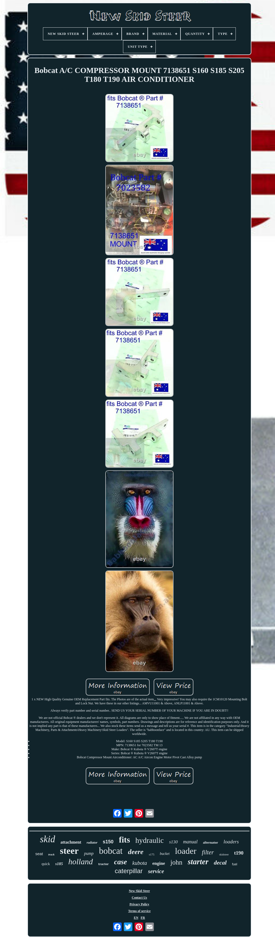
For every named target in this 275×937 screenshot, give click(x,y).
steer (69, 851)
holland (80, 861)
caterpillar (129, 870)
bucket (165, 854)
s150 (108, 841)
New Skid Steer (139, 891)
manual (190, 841)
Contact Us (139, 897)
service (156, 871)
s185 (59, 864)
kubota (139, 863)
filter (208, 852)
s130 (173, 841)
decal (220, 862)
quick (46, 864)
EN (136, 918)
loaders (231, 841)
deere (135, 852)
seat (39, 853)
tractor (103, 864)
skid (47, 839)
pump (89, 853)
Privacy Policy (139, 904)
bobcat (110, 851)
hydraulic (149, 840)
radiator (92, 842)
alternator (210, 842)
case (120, 862)
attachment (70, 842)
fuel (234, 864)
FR (143, 918)
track (51, 854)
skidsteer (224, 854)
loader (185, 851)
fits (124, 839)
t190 (239, 853)
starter (198, 861)
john (176, 862)
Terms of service (139, 911)
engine (158, 863)
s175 (151, 854)
